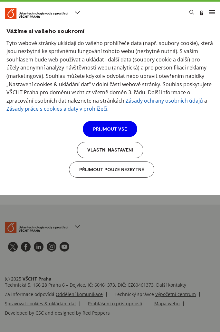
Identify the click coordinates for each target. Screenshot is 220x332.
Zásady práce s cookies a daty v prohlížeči (56, 108)
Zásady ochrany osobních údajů (164, 100)
